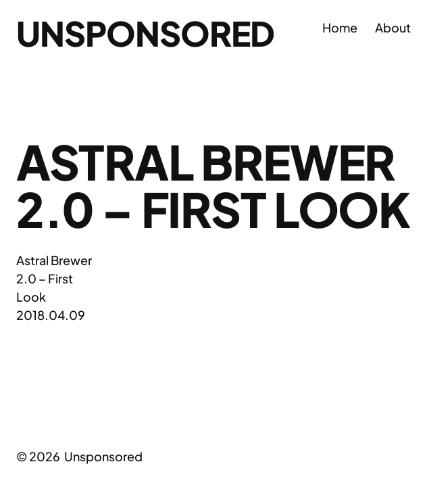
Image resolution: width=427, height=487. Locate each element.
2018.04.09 (50, 315)
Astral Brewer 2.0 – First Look (54, 278)
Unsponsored (145, 32)
